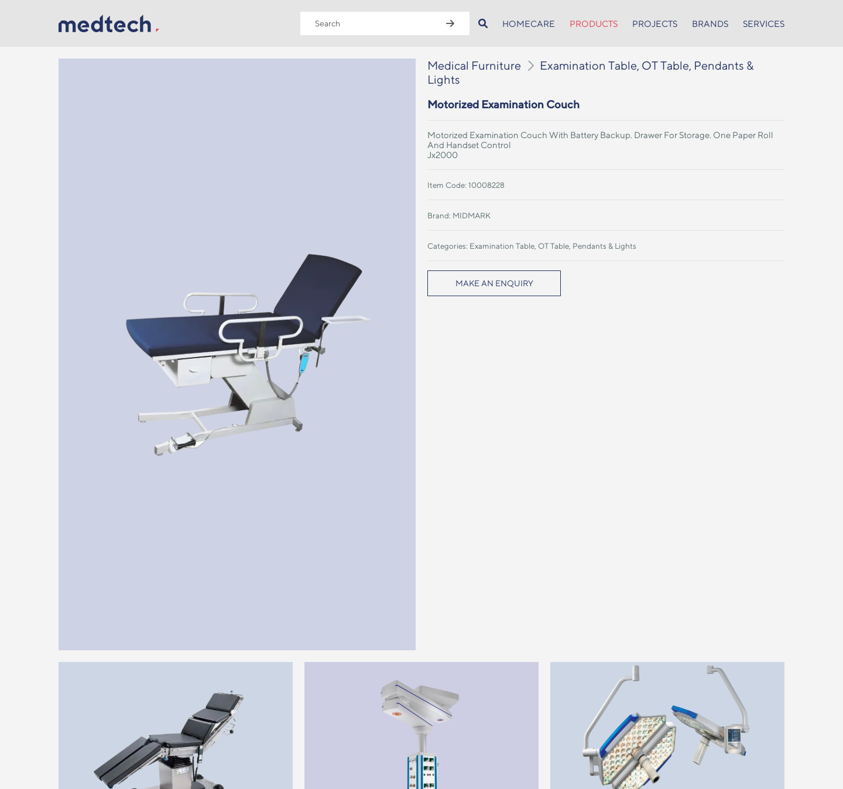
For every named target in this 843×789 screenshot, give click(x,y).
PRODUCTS (594, 24)
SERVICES (763, 24)
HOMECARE (528, 24)
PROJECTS (654, 24)
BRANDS (710, 24)
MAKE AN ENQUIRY (494, 283)
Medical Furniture (474, 65)
